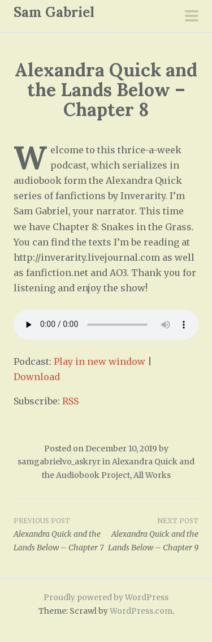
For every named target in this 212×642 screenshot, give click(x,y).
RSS (70, 401)
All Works (152, 475)
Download (37, 376)
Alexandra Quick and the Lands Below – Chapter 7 (60, 534)
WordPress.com (141, 611)
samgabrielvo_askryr (59, 461)
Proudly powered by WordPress (106, 597)
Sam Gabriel (54, 12)
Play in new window (99, 361)
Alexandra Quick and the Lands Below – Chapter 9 (152, 534)
